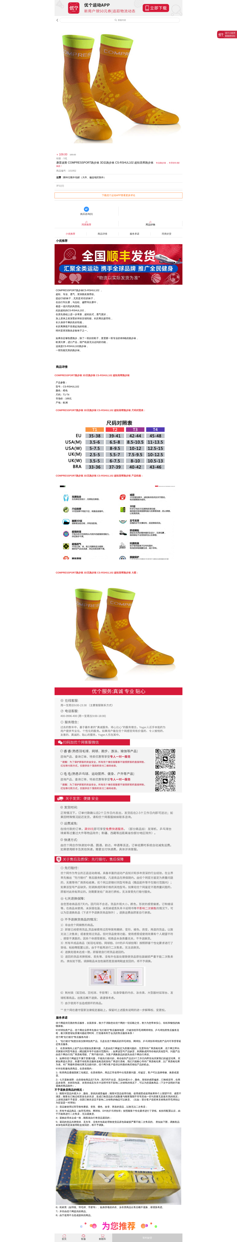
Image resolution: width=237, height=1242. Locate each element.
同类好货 (166, 233)
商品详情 (102, 233)
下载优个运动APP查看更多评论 (118, 195)
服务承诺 (134, 233)
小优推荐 (70, 233)
